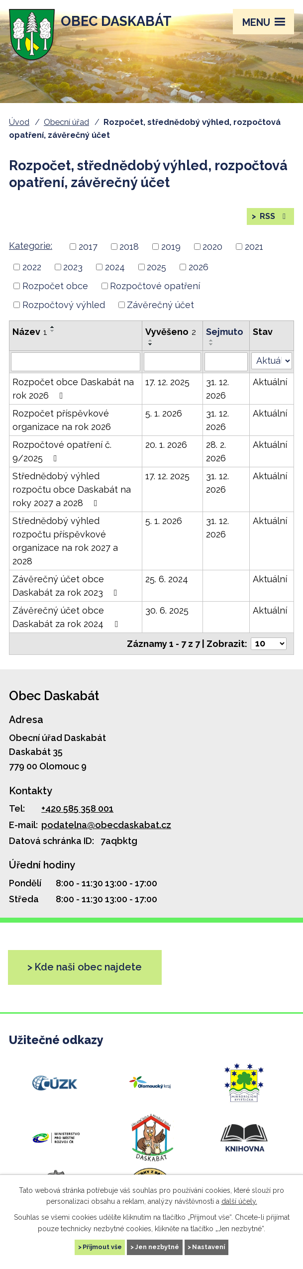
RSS (273, 216)
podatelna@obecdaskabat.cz (106, 825)
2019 (171, 246)
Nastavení (208, 1247)
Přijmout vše (102, 1247)
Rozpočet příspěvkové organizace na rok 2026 (61, 420)
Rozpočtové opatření (155, 286)
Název (29, 331)
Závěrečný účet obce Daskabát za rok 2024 (67, 617)
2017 (88, 246)
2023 (73, 267)
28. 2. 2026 (216, 451)
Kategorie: (30, 245)
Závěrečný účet (160, 305)
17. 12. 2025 (167, 382)
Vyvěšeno (170, 331)
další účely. (239, 1201)
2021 (254, 246)
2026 (198, 267)
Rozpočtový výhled (63, 305)
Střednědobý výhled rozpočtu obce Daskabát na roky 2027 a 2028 (71, 489)
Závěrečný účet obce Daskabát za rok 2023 (66, 586)
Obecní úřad (66, 122)
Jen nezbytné (157, 1247)
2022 (31, 267)
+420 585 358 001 (77, 808)
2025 (156, 267)
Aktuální (270, 382)
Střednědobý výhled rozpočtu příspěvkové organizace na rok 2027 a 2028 (65, 541)
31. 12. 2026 (217, 389)
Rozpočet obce (55, 286)
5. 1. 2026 (163, 413)
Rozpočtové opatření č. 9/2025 (61, 451)
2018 (129, 246)
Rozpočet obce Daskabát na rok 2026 (73, 389)
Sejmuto (224, 331)
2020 (212, 246)
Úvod (19, 122)
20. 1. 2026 (166, 444)
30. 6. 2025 (167, 610)
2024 (115, 267)
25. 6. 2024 (166, 579)
